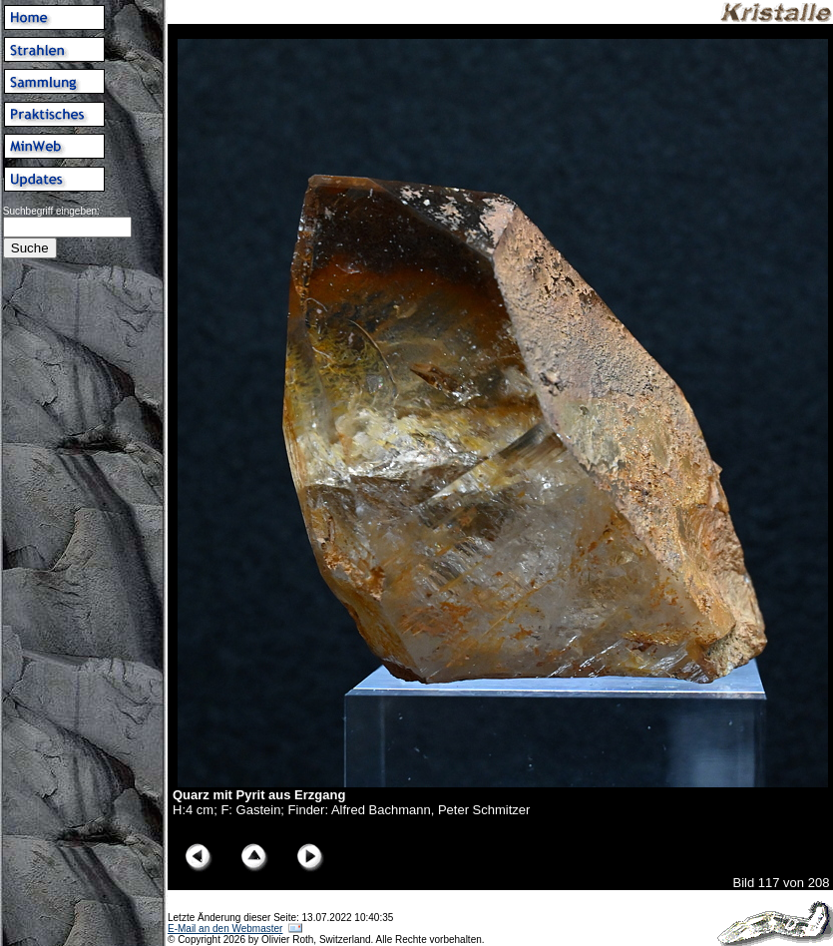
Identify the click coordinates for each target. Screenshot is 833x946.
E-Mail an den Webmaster (225, 928)
